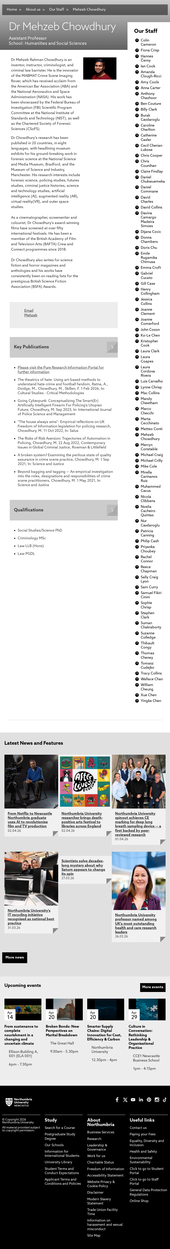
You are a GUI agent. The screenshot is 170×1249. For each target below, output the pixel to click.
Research (94, 1139)
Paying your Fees (142, 1134)
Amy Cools (150, 82)
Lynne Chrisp (151, 387)
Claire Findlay (152, 171)
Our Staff (56, 10)
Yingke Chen (151, 701)
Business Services (100, 1132)
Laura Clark (150, 351)
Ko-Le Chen (150, 335)
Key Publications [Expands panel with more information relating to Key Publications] (31, 347)
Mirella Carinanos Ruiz (149, 477)
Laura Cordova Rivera (148, 372)
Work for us (96, 1156)
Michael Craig (152, 455)
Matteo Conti (151, 429)
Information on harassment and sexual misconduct (105, 1225)
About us (33, 10)
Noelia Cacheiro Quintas (148, 511)
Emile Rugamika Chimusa (149, 258)
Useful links (142, 1120)
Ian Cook (148, 66)
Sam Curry (149, 587)
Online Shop (139, 1201)
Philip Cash (150, 541)
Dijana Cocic (151, 232)
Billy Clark (149, 109)
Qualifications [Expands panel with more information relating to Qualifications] (29, 510)
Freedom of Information (105, 1169)
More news (15, 957)
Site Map (93, 1235)
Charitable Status (100, 1162)
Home (12, 10)
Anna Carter (150, 88)
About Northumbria (100, 1122)
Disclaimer (95, 1192)
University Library (58, 1162)
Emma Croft (151, 268)
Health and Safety (143, 1152)
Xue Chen (148, 695)
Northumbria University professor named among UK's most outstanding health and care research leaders (136, 924)
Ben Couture (151, 104)
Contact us (138, 1128)
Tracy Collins (151, 673)
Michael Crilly (152, 461)
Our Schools (54, 1145)
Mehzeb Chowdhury (89, 10)
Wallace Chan (152, 679)
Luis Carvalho (152, 381)
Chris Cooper (151, 156)
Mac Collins (150, 393)
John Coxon (150, 330)
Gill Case (148, 284)
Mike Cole (149, 466)
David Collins (151, 207)
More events (152, 987)
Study (51, 1120)
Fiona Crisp (150, 50)
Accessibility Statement (105, 1175)
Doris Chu (149, 248)
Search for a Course (60, 1128)
